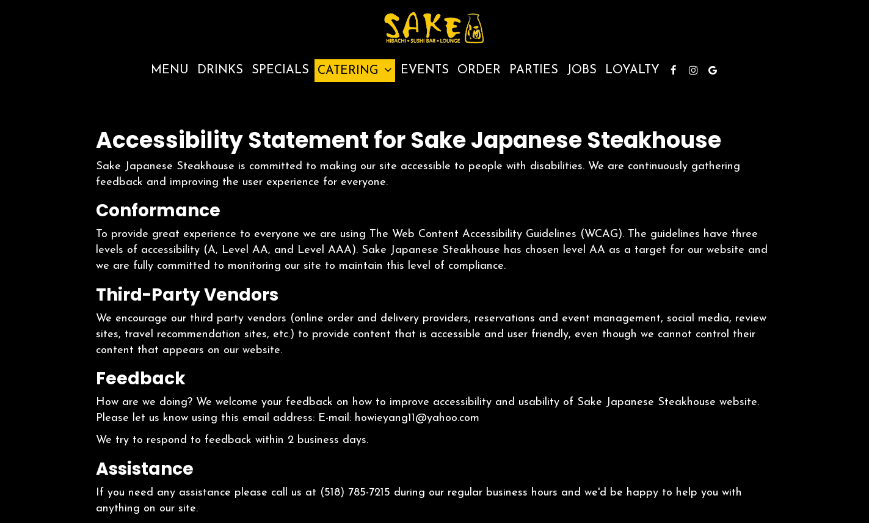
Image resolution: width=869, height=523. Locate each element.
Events (425, 70)
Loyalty (632, 70)
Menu (170, 70)
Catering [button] (355, 70)
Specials (280, 70)
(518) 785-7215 (355, 493)
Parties (533, 70)
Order (479, 70)
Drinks (220, 70)
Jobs (582, 70)
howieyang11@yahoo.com (417, 418)
